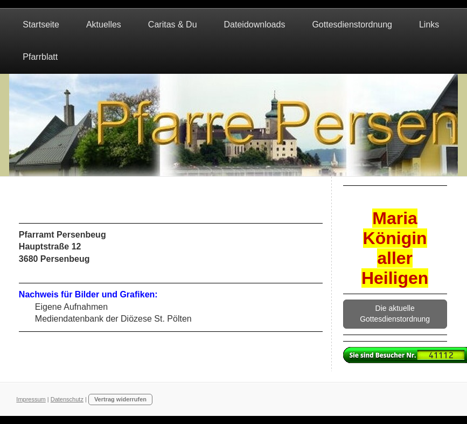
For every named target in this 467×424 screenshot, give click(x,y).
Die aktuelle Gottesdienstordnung (395, 313)
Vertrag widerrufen (120, 399)
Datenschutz (67, 399)
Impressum (30, 399)
